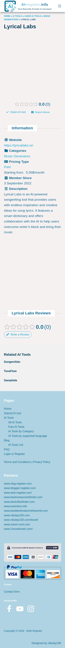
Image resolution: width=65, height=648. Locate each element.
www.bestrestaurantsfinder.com (23, 497)
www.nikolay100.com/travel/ (21, 519)
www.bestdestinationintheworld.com (26, 510)
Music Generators (17, 156)
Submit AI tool (12, 413)
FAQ (7, 449)
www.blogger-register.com (20, 488)
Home (7, 16)
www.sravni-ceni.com (17, 524)
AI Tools (17, 16)
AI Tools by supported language (27, 435)
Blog (7, 440)
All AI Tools (15, 422)
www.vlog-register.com (18, 483)
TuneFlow (10, 371)
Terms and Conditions (17, 462)
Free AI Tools (16, 426)
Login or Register (14, 453)
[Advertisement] (32, 67)
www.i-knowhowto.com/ (18, 528)
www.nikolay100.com (17, 515)
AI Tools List (15, 444)
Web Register (34, 630)
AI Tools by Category (21, 431)
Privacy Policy (41, 462)
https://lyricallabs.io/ (18, 145)
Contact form (12, 591)
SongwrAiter (12, 361)
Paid (7, 167)
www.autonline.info (15, 506)
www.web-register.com (18, 492)
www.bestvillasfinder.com (19, 501)
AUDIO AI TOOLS (32, 16)
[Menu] (59, 6)
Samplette (10, 380)
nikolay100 (54, 643)
